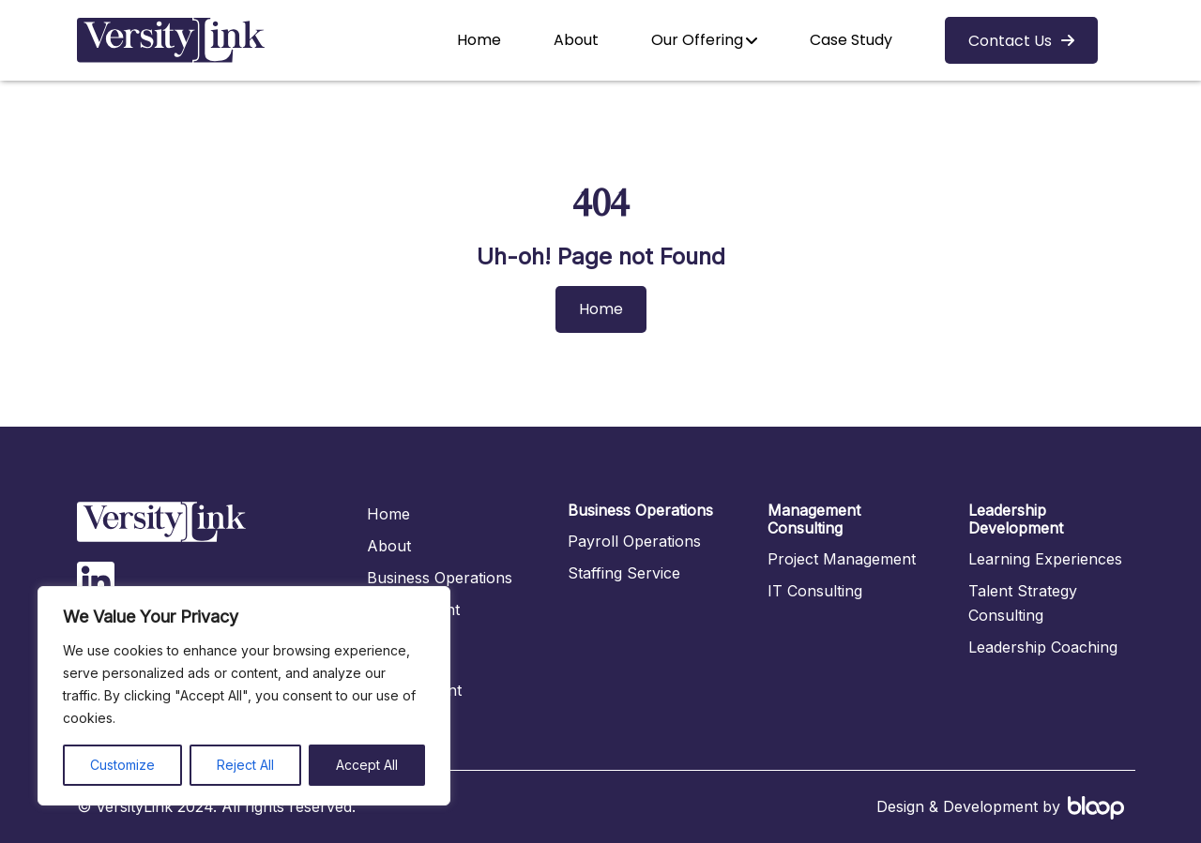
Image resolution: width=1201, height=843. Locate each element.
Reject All (245, 765)
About (576, 40)
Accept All (367, 765)
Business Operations (439, 577)
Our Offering (697, 40)
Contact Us (1010, 41)
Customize (122, 765)
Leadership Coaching (1042, 647)
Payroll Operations (634, 541)
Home (479, 40)
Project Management (842, 558)
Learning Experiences (1045, 558)
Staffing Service (624, 573)
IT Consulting (815, 590)
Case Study (851, 40)
